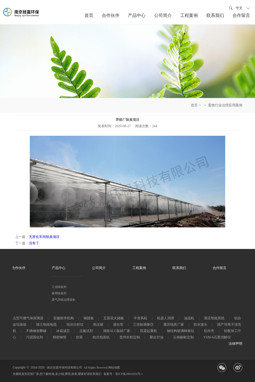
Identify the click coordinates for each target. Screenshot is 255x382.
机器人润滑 (165, 318)
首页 (194, 105)
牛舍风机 (140, 318)
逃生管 (118, 324)
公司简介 (99, 268)
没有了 (34, 243)
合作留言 (219, 268)
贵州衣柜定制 (129, 337)
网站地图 (114, 367)
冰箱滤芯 (63, 331)
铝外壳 (209, 331)
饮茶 (79, 337)
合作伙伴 (18, 268)
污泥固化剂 (34, 337)
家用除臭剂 (59, 293)
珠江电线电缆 (46, 324)
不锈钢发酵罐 (36, 331)
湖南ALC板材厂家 (116, 331)
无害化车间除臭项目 (44, 237)
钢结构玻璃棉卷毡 (180, 331)
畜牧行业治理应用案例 (225, 105)
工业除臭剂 (59, 287)
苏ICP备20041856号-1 (129, 374)
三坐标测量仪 (143, 324)
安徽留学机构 (63, 318)
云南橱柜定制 (183, 337)
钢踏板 (89, 318)
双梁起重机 (148, 331)
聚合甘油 (156, 337)
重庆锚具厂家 (173, 324)
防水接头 (200, 324)
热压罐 (98, 324)
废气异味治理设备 (63, 299)
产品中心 (58, 268)
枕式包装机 (101, 337)
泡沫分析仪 (75, 324)
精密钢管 (59, 337)
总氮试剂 (86, 331)
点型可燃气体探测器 (28, 318)
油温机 (189, 318)
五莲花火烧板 (113, 318)
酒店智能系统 (214, 318)
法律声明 (235, 343)
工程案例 (139, 268)
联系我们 (179, 268)
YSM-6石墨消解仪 (217, 337)
